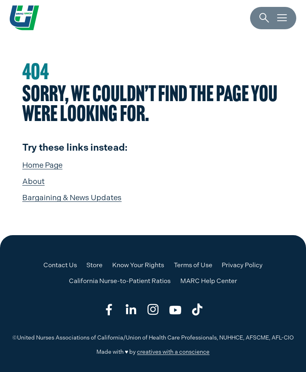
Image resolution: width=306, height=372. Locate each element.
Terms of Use (193, 265)
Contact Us (60, 265)
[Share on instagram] (153, 310)
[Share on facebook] (109, 310)
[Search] (264, 18)
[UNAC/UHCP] (24, 18)
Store (94, 265)
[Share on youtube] (175, 310)
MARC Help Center (208, 281)
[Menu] (282, 18)
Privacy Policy (242, 265)
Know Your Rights (138, 265)
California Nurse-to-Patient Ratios (120, 281)
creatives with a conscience (173, 351)
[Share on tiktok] (197, 310)
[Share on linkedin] (131, 310)
